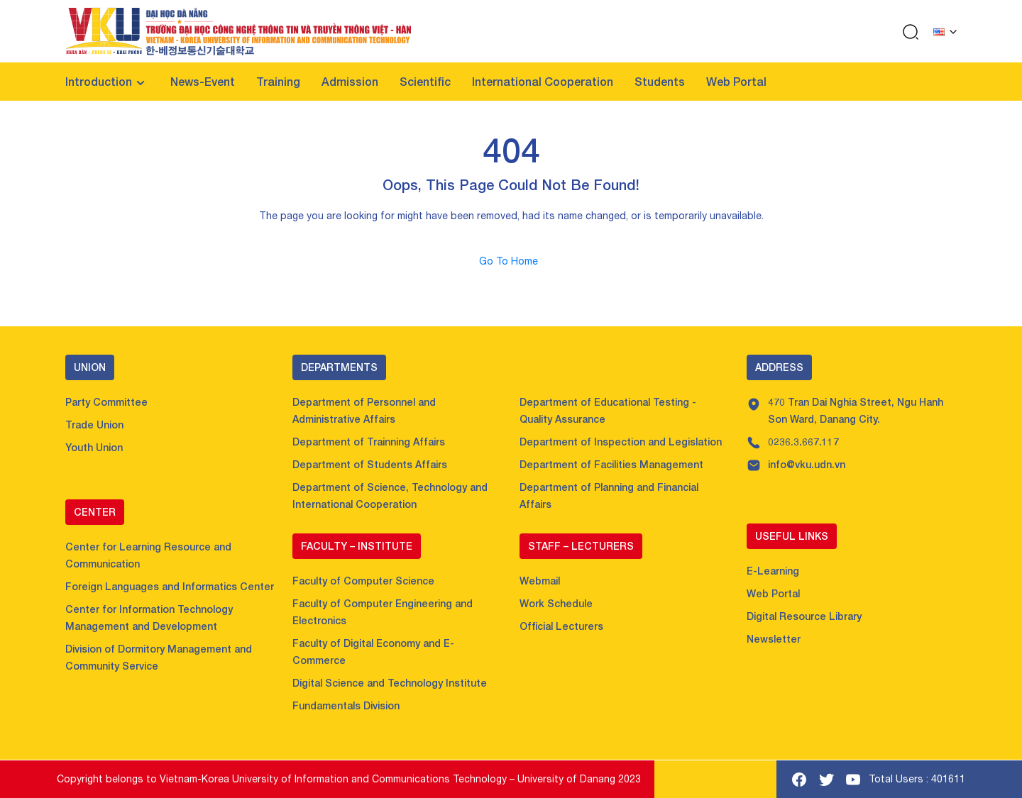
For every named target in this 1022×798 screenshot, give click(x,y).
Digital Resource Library (804, 616)
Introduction (98, 81)
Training (278, 81)
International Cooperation (542, 81)
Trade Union (94, 425)
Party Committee (106, 402)
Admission (350, 81)
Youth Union (94, 447)
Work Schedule (556, 603)
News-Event (202, 81)
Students (659, 81)
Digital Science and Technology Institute (389, 683)
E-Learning (773, 571)
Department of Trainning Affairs (368, 442)
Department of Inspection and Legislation (621, 442)
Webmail (540, 581)
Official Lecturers (561, 626)
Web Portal (736, 81)
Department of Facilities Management (611, 464)
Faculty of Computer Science (363, 581)
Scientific (425, 81)
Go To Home (511, 261)
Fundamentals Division (346, 705)
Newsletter (774, 639)
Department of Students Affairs (369, 464)
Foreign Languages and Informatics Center (169, 586)
